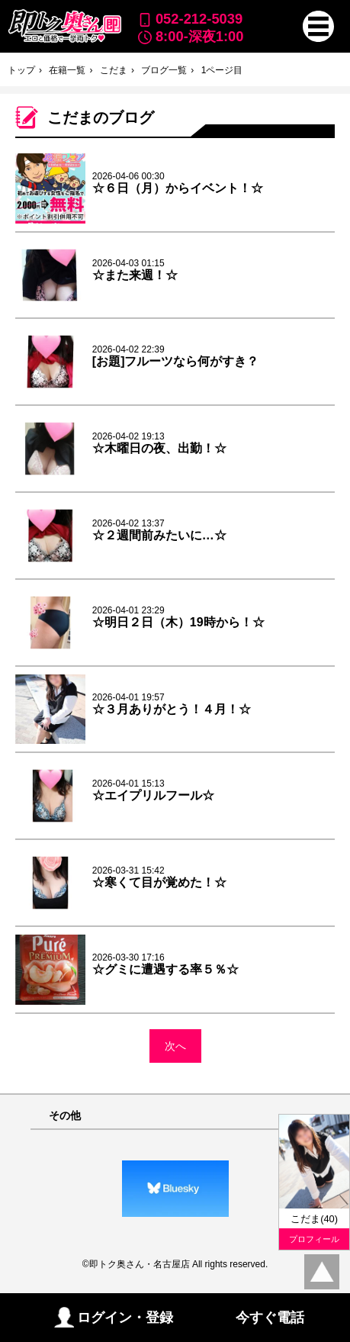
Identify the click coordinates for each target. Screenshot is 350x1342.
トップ (21, 70)
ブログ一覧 (164, 70)
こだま (113, 70)
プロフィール (314, 1239)
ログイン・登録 (113, 1317)
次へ (175, 1046)
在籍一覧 (67, 70)
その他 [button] (65, 1116)
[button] (318, 26)
